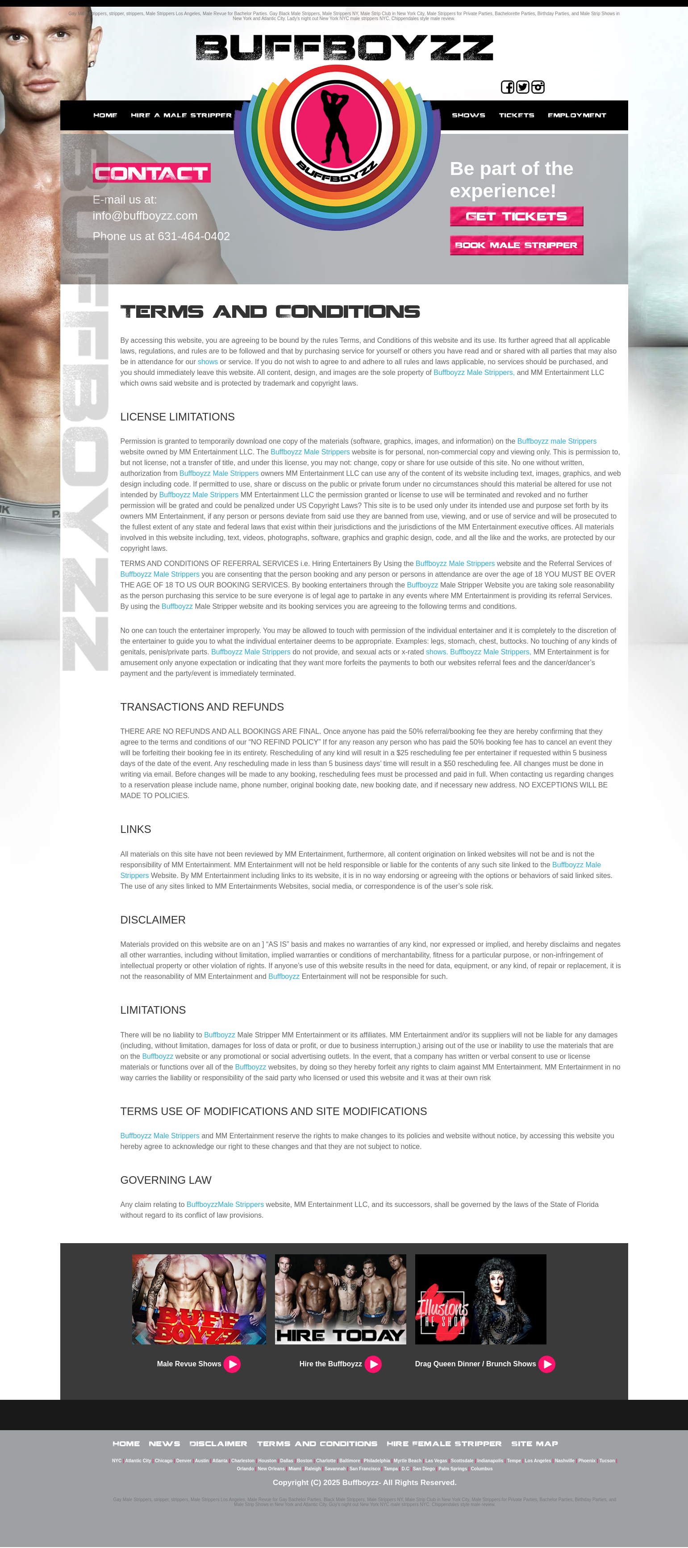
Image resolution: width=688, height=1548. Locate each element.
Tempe (514, 1461)
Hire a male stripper (182, 115)
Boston (304, 1461)
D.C (405, 1469)
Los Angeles (538, 1461)
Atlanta (220, 1461)
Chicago (163, 1461)
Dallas (286, 1461)
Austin (202, 1461)
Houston (268, 1461)
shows (208, 362)
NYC (116, 1461)
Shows (469, 115)
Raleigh (313, 1469)
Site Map (535, 1444)
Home (106, 115)
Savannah (335, 1469)
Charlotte (326, 1461)
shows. (437, 652)
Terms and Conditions (317, 1444)
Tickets (517, 115)
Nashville (565, 1461)
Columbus (482, 1469)
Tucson (607, 1461)
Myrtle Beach (407, 1461)
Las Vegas (436, 1461)
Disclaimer (219, 1444)
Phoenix (587, 1461)
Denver (184, 1461)
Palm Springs (452, 1469)
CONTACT (153, 173)
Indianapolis (490, 1461)
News (165, 1444)
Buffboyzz (449, 372)
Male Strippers (327, 452)
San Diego (424, 1469)
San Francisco (365, 1469)
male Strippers (573, 441)
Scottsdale (462, 1461)
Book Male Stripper (516, 245)
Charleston (242, 1461)
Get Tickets (516, 216)
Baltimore (349, 1461)
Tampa (391, 1469)
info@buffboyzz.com (145, 216)
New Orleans (271, 1469)
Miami (294, 1469)
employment (577, 115)
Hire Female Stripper (445, 1444)
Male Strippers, (491, 372)
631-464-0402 (194, 236)
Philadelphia (377, 1461)
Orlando (245, 1469)
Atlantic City (138, 1461)
